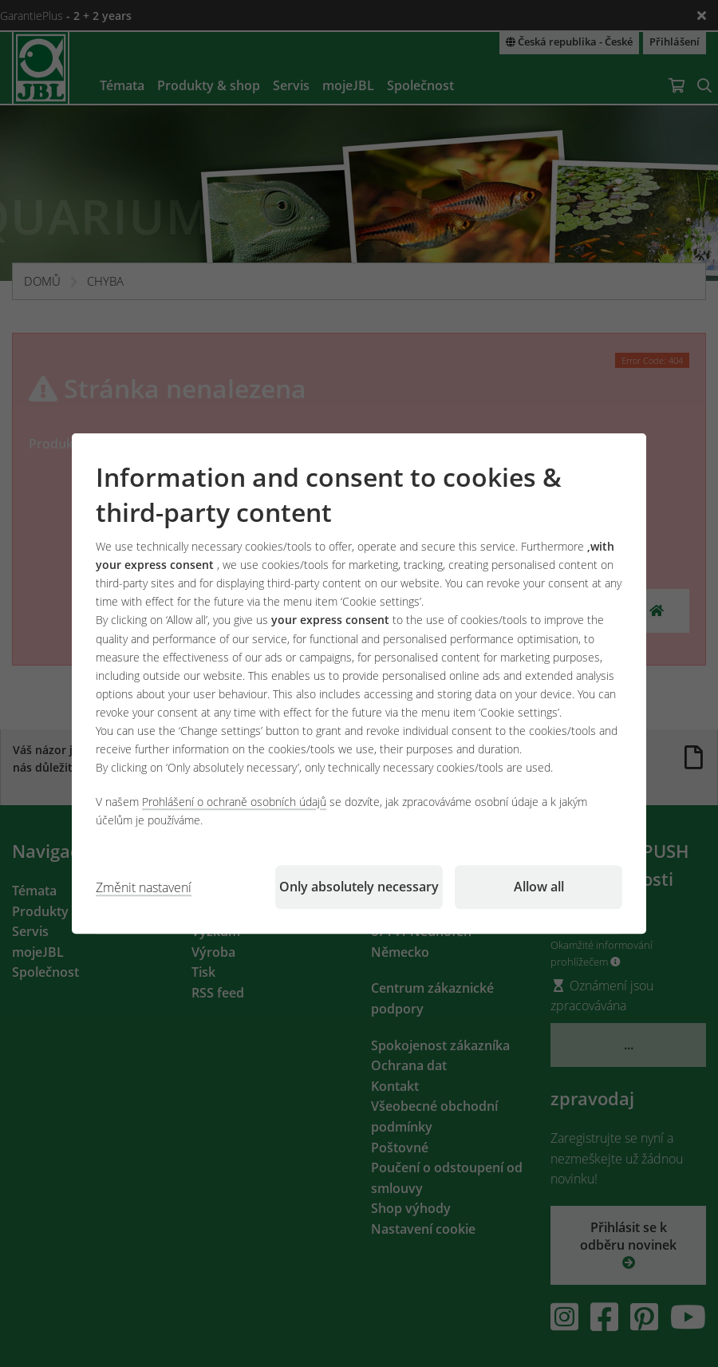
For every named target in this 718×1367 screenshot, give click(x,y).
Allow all (539, 886)
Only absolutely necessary (359, 886)
